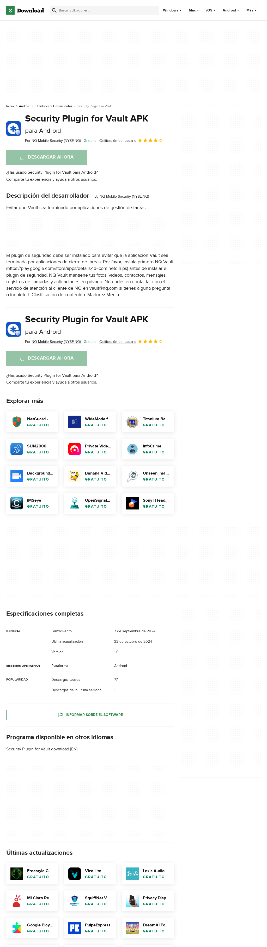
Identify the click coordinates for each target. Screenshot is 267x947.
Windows (170, 10)
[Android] (24, 106)
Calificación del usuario (131, 140)
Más (252, 10)
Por (53, 140)
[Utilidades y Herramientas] (53, 106)
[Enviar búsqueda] (54, 10)
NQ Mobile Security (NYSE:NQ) (124, 196)
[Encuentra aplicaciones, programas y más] (104, 10)
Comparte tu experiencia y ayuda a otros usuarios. (51, 179)
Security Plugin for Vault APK (86, 124)
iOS (209, 10)
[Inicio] (10, 106)
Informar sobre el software (90, 715)
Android (229, 10)
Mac (192, 10)
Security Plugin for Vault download (37, 749)
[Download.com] (25, 10)
